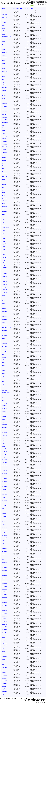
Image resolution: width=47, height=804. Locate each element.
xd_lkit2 (4, 734)
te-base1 (4, 546)
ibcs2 (3, 247)
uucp (3, 635)
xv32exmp (4, 774)
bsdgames (4, 65)
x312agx (4, 650)
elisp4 (4, 111)
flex (3, 151)
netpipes (4, 376)
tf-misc (4, 570)
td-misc (4, 533)
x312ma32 (4, 684)
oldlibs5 (4, 398)
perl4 (3, 419)
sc (2, 453)
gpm (3, 213)
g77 (3, 176)
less (3, 284)
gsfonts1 (4, 225)
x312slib (4, 709)
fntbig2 (4, 163)
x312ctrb (4, 660)
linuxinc (4, 308)
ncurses (4, 370)
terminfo (4, 558)
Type (31, 8)
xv (2, 764)
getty (3, 194)
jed (3, 265)
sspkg (3, 472)
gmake (3, 203)
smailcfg (4, 469)
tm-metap (4, 601)
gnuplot (4, 207)
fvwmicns (4, 173)
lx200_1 (4, 318)
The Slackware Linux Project (34, 802)
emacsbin (4, 136)
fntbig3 (4, 167)
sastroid (4, 450)
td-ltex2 (4, 527)
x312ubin (4, 715)
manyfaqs (4, 355)
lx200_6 (4, 333)
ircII (3, 256)
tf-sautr (4, 576)
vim (3, 638)
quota (3, 435)
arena (3, 31)
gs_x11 (4, 222)
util (3, 632)
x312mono (4, 697)
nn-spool (4, 382)
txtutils (4, 626)
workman (4, 644)
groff (3, 219)
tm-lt (3, 595)
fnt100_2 (4, 157)
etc (3, 142)
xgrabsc (4, 749)
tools (3, 617)
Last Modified (17, 8)
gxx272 (4, 231)
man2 (3, 345)
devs (3, 86)
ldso (3, 281)
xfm (3, 740)
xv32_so (4, 771)
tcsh (3, 509)
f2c (3, 145)
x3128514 (4, 647)
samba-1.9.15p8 (4, 444)
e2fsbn (4, 96)
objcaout (4, 395)
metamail (4, 361)
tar (3, 490)
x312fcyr (4, 669)
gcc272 (4, 179)
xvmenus (4, 780)
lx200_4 (4, 327)
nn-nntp (4, 379)
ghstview (4, 200)
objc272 (4, 392)
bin (3, 52)
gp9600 (4, 210)
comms (3, 74)
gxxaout (4, 234)
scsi (3, 456)
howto (3, 244)
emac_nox (4, 126)
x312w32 (4, 721)
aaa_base (4, 15)
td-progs (4, 539)
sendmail (4, 462)
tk (2, 583)
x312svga (4, 712)
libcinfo (4, 293)
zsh (3, 792)
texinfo (4, 564)
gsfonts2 (4, 228)
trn (3, 620)
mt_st (3, 367)
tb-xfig (4, 496)
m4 (2, 339)
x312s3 (4, 706)
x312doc (4, 663)
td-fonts (4, 518)
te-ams (4, 543)
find (3, 148)
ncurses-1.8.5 (6, 373)
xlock (3, 752)
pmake (3, 425)
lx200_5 (4, 330)
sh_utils (4, 465)
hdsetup (4, 240)
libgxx (4, 299)
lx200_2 (4, 321)
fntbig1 (4, 160)
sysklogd (4, 484)
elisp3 (4, 108)
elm (3, 123)
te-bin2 (4, 555)
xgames (4, 746)
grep (3, 216)
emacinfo (4, 130)
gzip (3, 237)
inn (3, 253)
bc (2, 49)
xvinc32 (4, 777)
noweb (3, 385)
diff (3, 89)
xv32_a (4, 768)
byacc (3, 68)
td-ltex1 (4, 524)
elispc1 (4, 114)
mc (2, 358)
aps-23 (4, 28)
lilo (3, 302)
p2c (3, 404)
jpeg (3, 274)
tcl (3, 499)
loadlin (4, 314)
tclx (3, 502)
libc (3, 290)
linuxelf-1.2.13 (5, 305)
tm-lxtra (4, 598)
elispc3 (4, 120)
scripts (4, 12)
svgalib (4, 481)
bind (3, 56)
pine (3, 422)
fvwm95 (4, 170)
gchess (4, 185)
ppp (3, 428)
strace (4, 475)
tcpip (3, 506)
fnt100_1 (4, 154)
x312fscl (4, 675)
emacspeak (5, 139)
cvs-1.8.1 (5, 80)
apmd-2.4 (4, 25)
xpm (3, 758)
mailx (3, 342)
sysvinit (4, 487)
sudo (3, 478)
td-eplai (4, 515)
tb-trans (4, 493)
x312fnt (4, 672)
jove (3, 271)
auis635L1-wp (6, 43)
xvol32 (4, 783)
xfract (4, 743)
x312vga (4, 718)
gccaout (4, 182)
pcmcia (4, 407)
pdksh (3, 410)
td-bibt (4, 512)
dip (3, 93)
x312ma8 (4, 690)
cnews (3, 71)
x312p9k (4, 700)
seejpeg (4, 459)
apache (4, 22)
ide (3, 250)
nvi (3, 388)
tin (3, 580)
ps (2, 432)
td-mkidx (4, 536)
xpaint (4, 755)
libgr (3, 296)
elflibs (4, 99)
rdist (3, 441)
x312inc (4, 678)
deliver (4, 83)
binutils (4, 59)
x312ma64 (4, 687)
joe (3, 268)
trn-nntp (4, 623)
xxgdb (3, 786)
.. (2, 10)
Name (3, 8)
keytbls (4, 277)
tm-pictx (4, 604)
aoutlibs (4, 19)
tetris (4, 561)
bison (3, 62)
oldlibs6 (4, 401)
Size (27, 8)
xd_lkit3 (4, 737)
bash (3, 46)
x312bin (4, 654)
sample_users (6, 447)
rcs (3, 438)
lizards (4, 311)
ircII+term (5, 259)
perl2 (3, 416)
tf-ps (3, 573)
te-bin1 (4, 552)
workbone (4, 641)
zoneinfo (4, 789)
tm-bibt (4, 589)
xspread (4, 761)
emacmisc (4, 133)
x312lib (4, 681)
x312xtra (4, 724)
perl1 (3, 413)
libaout (4, 287)
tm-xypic (4, 613)
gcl (3, 188)
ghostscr (4, 197)
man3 (3, 348)
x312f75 (4, 666)
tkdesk (4, 586)
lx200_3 (4, 324)
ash (3, 34)
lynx (3, 336)
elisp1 (4, 102)
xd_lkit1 (4, 731)
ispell (4, 262)
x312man (4, 694)
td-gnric (4, 521)
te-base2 (4, 549)
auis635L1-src (6, 40)
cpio (3, 77)
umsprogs (4, 629)
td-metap (4, 530)
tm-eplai (4, 592)
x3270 (3, 727)
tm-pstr (4, 607)
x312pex (4, 703)
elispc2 (4, 117)
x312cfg (4, 657)
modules (4, 364)
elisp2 (4, 105)
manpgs (4, 351)
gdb (3, 191)
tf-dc (3, 567)
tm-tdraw (4, 610)
